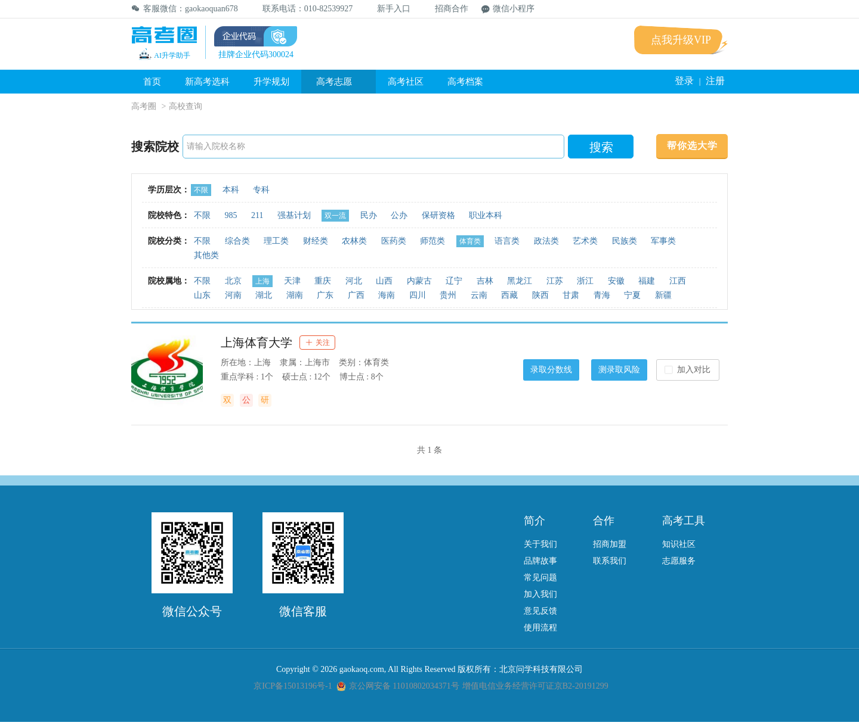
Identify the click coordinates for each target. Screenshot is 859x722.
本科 (231, 189)
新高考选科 (207, 81)
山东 (202, 295)
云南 (479, 295)
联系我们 (609, 560)
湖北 (263, 295)
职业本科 (485, 215)
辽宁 (454, 280)
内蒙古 (419, 280)
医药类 (393, 240)
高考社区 (406, 81)
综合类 (237, 240)
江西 (677, 280)
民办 (368, 215)
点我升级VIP (681, 40)
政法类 (546, 240)
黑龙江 (519, 280)
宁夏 (632, 295)
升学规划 (271, 81)
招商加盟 (609, 544)
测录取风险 (619, 369)
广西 (356, 295)
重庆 (322, 280)
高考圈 (143, 106)
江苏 (554, 280)
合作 (603, 521)
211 (257, 215)
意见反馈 (540, 610)
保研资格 (438, 215)
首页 (152, 81)
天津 (292, 280)
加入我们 (540, 594)
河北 (353, 280)
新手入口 (388, 8)
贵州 (448, 295)
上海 (262, 281)
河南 (233, 295)
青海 (602, 295)
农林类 (354, 240)
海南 (386, 295)
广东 (325, 295)
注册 (715, 81)
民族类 (624, 240)
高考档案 (465, 81)
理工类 (276, 240)
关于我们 (540, 544)
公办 (399, 215)
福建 (646, 280)
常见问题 (540, 577)
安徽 (616, 280)
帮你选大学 (692, 146)
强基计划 (294, 215)
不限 (201, 190)
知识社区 (679, 544)
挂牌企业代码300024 (255, 54)
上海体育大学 (256, 342)
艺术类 (585, 240)
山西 (384, 280)
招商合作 (446, 8)
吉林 (485, 280)
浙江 (585, 280)
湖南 (294, 295)
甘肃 (571, 295)
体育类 (470, 241)
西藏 (509, 295)
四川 (417, 295)
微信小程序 (507, 8)
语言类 (507, 240)
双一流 (335, 215)
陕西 (540, 295)
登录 (684, 81)
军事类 (663, 240)
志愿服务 (679, 560)
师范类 (432, 240)
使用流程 (540, 627)
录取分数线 (551, 369)
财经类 (315, 240)
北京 (233, 280)
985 (231, 215)
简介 (534, 521)
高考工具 (683, 521)
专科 (261, 189)
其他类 (206, 255)
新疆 (663, 295)
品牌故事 (540, 560)
